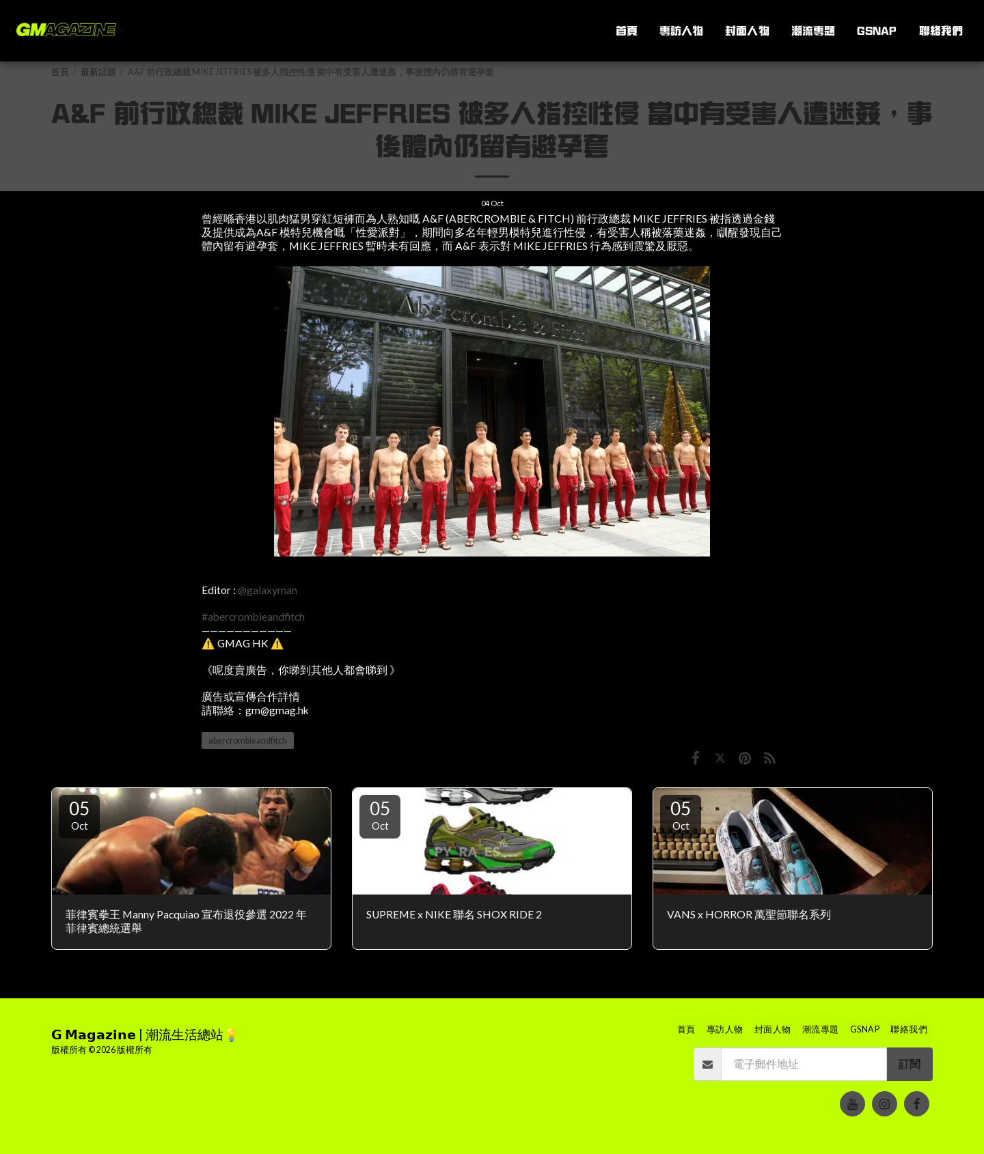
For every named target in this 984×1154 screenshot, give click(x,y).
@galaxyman (267, 590)
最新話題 (98, 72)
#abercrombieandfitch (253, 616)
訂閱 (909, 1064)
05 (79, 815)
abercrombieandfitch (247, 740)
